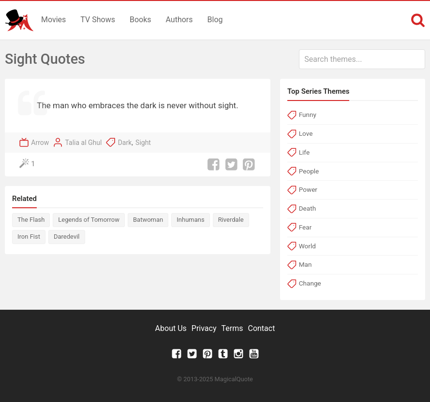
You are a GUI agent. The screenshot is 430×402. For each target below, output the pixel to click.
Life (304, 152)
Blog (215, 19)
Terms (232, 328)
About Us (171, 328)
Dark (125, 142)
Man (305, 264)
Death (307, 208)
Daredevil (67, 236)
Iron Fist (28, 236)
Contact (261, 328)
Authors (179, 19)
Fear (305, 227)
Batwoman (148, 219)
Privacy (204, 328)
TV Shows (97, 19)
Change (310, 283)
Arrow (40, 142)
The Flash (30, 219)
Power (308, 189)
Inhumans (190, 219)
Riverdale (231, 219)
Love (306, 133)
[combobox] (362, 59)
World (307, 246)
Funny (307, 114)
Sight (143, 142)
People (309, 171)
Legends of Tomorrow (88, 219)
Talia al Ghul (83, 142)
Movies (53, 19)
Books (140, 19)
